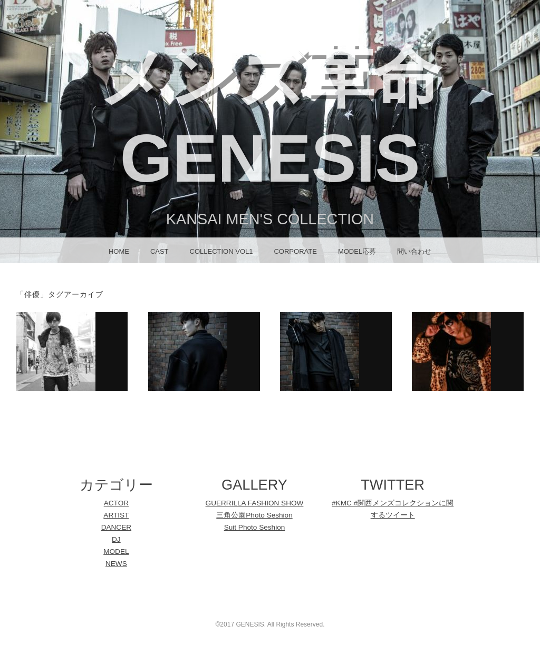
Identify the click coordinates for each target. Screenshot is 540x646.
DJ (116, 539)
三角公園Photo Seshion (254, 515)
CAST (159, 251)
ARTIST (116, 515)
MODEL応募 (357, 251)
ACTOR (116, 503)
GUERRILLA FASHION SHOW (255, 503)
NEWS (116, 564)
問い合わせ (414, 251)
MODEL (116, 551)
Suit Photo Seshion (254, 527)
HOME (119, 251)
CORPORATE (295, 251)
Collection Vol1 (221, 251)
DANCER (116, 527)
